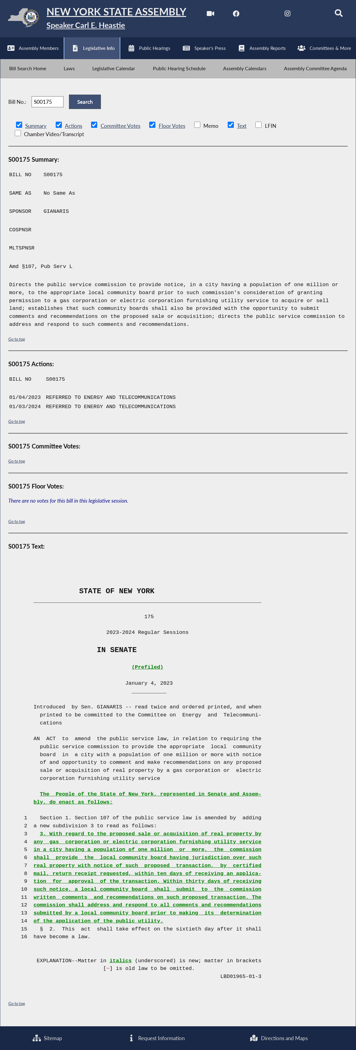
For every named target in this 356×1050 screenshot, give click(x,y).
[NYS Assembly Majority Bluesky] (311, 15)
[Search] (337, 15)
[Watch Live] (208, 15)
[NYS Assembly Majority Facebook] (234, 15)
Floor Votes (171, 129)
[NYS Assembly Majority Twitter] (260, 15)
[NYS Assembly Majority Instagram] (286, 15)
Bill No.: (17, 104)
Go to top (16, 342)
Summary (35, 129)
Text (241, 129)
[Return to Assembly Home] (95, 19)
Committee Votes (120, 129)
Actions (73, 129)
